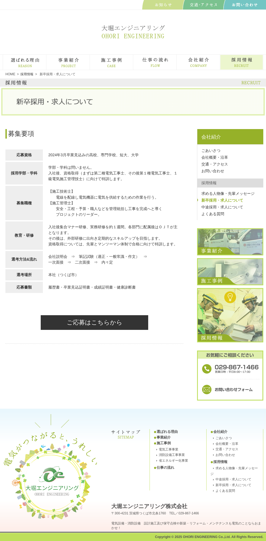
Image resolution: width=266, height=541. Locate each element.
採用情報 (220, 462)
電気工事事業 (168, 449)
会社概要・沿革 (214, 157)
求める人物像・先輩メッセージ (228, 193)
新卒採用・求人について (222, 200)
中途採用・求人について (222, 207)
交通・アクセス (214, 164)
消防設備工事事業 (172, 455)
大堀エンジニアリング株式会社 (133, 31)
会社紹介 (220, 432)
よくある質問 (212, 214)
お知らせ (163, 5)
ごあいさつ (210, 150)
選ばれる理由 (167, 432)
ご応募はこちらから (94, 322)
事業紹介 (89, 57)
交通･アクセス (204, 5)
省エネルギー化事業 (173, 460)
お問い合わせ (244, 5)
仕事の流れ (165, 467)
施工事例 (164, 443)
